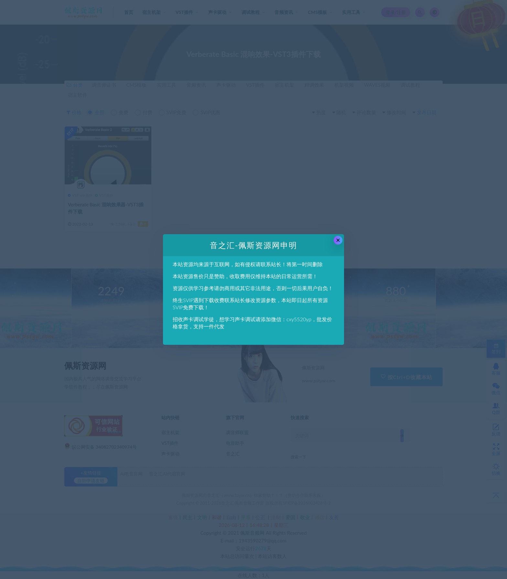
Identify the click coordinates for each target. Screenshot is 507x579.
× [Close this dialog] (338, 240)
